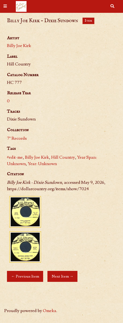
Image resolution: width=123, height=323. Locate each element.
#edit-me (15, 157)
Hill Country (63, 157)
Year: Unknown (42, 163)
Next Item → (62, 276)
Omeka (49, 310)
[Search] (112, 6)
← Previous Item (25, 276)
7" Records (17, 138)
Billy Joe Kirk (19, 45)
